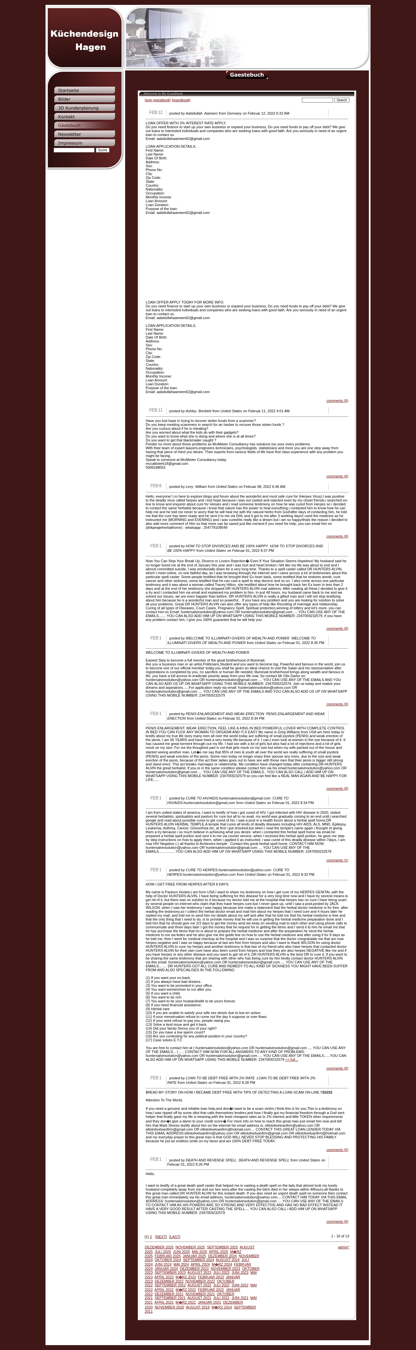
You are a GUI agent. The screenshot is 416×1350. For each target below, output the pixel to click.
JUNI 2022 (239, 1285)
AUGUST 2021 (199, 1298)
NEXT (161, 1237)
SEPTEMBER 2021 (170, 1298)
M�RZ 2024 (222, 1264)
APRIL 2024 (200, 1264)
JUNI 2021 (239, 1298)
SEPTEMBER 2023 (170, 1272)
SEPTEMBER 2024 (198, 1260)
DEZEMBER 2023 (194, 1268)
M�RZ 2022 (186, 1290)
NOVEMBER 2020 (169, 1307)
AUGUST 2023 (199, 1272)
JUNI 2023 (239, 1272)
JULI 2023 (221, 1272)
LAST (174, 1237)
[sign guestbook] (158, 100)
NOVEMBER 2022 (200, 1281)
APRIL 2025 (218, 1252)
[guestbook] (181, 100)
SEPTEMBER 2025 (222, 1247)
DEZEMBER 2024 (222, 1256)
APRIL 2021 (164, 1302)
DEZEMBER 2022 (169, 1281)
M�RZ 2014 (222, 1307)
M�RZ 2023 (186, 1277)
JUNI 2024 (163, 1264)
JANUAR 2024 (166, 1268)
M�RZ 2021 (186, 1302)
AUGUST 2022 (199, 1285)
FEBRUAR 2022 (211, 1290)
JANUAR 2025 (194, 1256)
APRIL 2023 (164, 1277)
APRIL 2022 (164, 1290)
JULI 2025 (163, 1252)
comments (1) (337, 860)
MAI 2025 (199, 1252)
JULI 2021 (221, 1298)
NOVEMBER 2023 (225, 1268)
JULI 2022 (221, 1285)
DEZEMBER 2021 (169, 1294)
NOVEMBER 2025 (190, 1247)
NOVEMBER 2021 (200, 1294)
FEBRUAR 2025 (168, 1256)
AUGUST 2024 (228, 1260)
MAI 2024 (181, 1264)
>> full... (291, 1059)
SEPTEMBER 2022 (170, 1285)
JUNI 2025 (181, 1252)
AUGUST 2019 (198, 1307)
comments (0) (337, 401)
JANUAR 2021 (209, 1302)
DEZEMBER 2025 (159, 1247)
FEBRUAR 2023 (211, 1277)
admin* (343, 1247)
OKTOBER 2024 (168, 1260)
